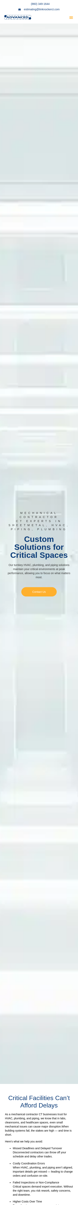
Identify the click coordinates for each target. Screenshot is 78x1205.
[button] (71, 17)
